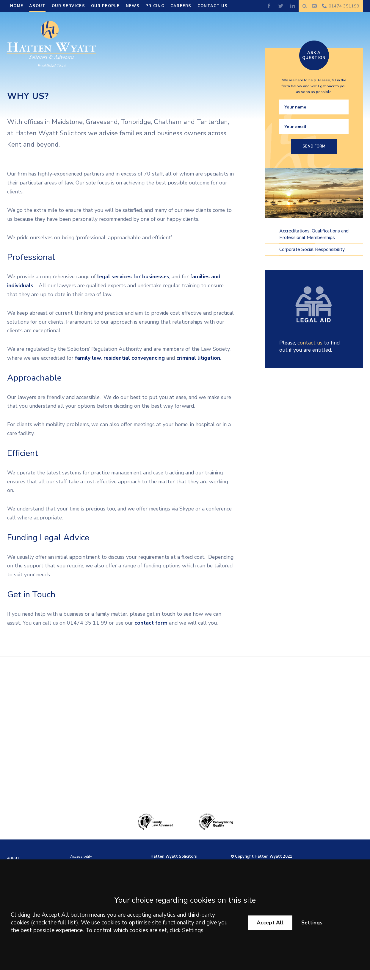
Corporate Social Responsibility (312, 249)
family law (88, 357)
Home (16, 6)
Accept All (270, 922)
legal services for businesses (133, 276)
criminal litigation (198, 357)
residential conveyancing (134, 357)
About (37, 6)
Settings (311, 922)
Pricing (154, 6)
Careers (181, 6)
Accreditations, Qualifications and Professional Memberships (314, 234)
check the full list (54, 922)
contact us (309, 342)
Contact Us (212, 6)
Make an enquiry (314, 6)
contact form (150, 622)
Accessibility (81, 856)
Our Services (68, 6)
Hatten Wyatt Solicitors (173, 856)
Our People (105, 6)
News (132, 6)
